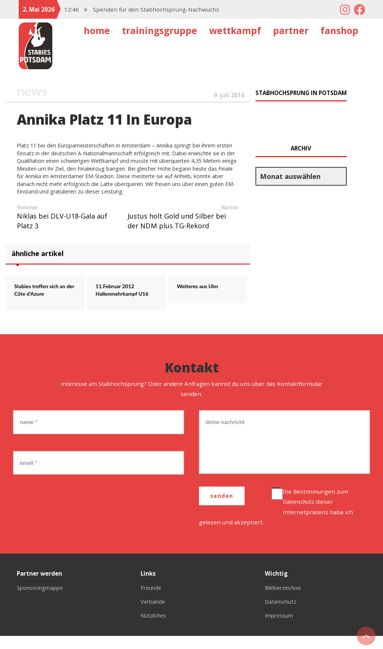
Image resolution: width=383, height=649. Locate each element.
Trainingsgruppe (159, 30)
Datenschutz (301, 514)
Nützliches (155, 628)
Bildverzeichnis (285, 600)
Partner (291, 30)
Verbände (154, 614)
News (32, 91)
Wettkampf (235, 30)
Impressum (280, 628)
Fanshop (339, 30)
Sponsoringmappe (42, 600)
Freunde (152, 600)
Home (97, 30)
